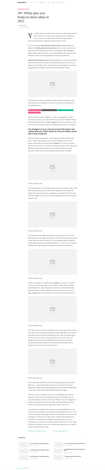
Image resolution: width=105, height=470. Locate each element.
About (49, 2)
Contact (31, 2)
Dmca (36, 2)
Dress (53, 2)
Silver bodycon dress (35, 110)
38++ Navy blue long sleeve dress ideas (75, 443)
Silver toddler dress (34, 112)
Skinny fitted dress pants (49, 110)
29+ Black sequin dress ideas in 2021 (39, 450)
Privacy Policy (43, 2)
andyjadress (19, 468)
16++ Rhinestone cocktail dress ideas (39, 456)
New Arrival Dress (61, 2)
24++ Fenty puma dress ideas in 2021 (39, 443)
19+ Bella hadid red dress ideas (73, 456)
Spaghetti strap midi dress (65, 110)
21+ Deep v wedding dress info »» (61, 431)
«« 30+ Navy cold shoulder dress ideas (36, 431)
